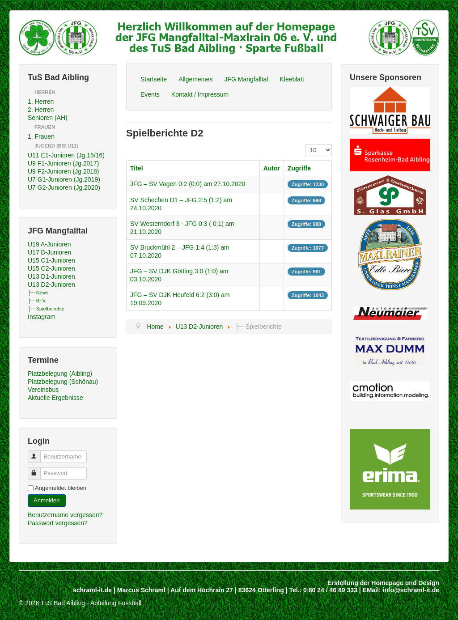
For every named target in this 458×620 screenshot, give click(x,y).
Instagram (41, 316)
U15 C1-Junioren (51, 260)
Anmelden (47, 500)
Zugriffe (299, 168)
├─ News (38, 292)
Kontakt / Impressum (200, 94)
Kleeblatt (292, 79)
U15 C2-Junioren (51, 268)
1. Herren (41, 101)
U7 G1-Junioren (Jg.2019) (64, 179)
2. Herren (41, 109)
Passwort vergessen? (58, 523)
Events (150, 94)
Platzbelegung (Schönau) (63, 381)
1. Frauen (41, 136)
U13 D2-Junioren (51, 284)
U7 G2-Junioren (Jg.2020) (64, 187)
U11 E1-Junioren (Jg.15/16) (66, 155)
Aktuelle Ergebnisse (55, 397)
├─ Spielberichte (46, 308)
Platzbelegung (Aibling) (60, 373)
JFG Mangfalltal (246, 79)
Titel (136, 168)
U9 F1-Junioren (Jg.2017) (63, 163)
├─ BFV (37, 300)
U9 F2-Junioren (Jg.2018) (63, 171)
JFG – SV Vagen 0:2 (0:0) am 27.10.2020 (187, 183)
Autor (271, 168)
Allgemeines (195, 79)
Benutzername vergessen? (65, 514)
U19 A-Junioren (49, 244)
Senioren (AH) (48, 117)
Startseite (153, 79)
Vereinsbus (43, 389)
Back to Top (423, 603)
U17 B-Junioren (49, 252)
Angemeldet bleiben (60, 487)
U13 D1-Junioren (51, 276)
